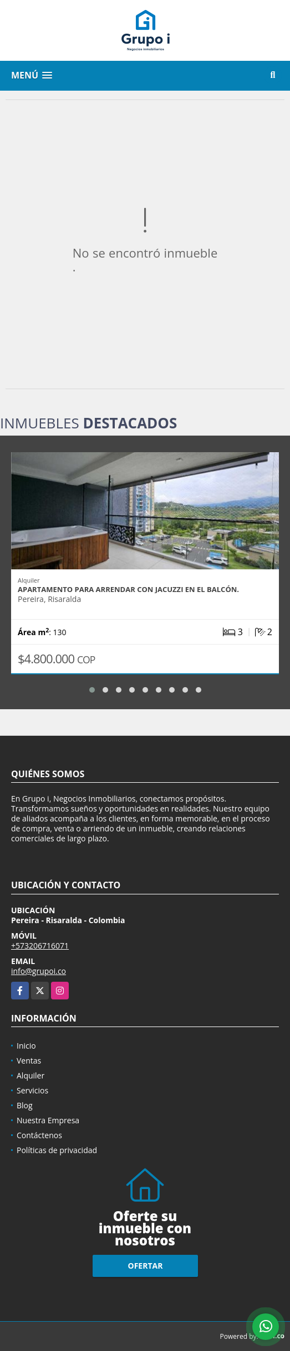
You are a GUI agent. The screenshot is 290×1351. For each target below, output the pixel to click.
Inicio (26, 1045)
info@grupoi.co (38, 971)
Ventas (29, 1060)
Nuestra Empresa (48, 1120)
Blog (25, 1105)
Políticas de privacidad (57, 1150)
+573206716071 (40, 945)
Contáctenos (39, 1135)
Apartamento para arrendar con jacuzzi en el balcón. (128, 589)
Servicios (32, 1090)
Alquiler (30, 1075)
